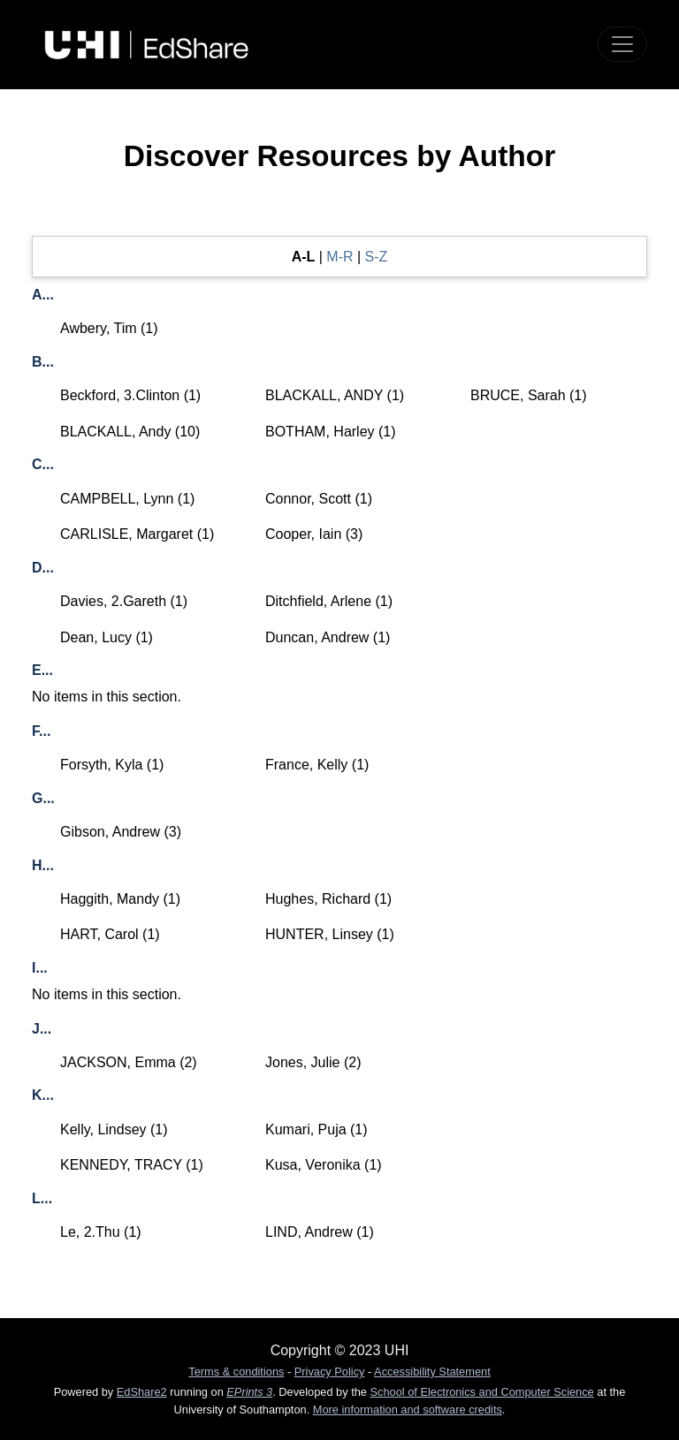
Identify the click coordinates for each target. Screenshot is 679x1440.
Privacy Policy (329, 1371)
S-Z (376, 256)
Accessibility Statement (432, 1371)
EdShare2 (142, 1391)
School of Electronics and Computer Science (482, 1391)
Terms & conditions (236, 1371)
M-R (339, 256)
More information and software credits (407, 1409)
